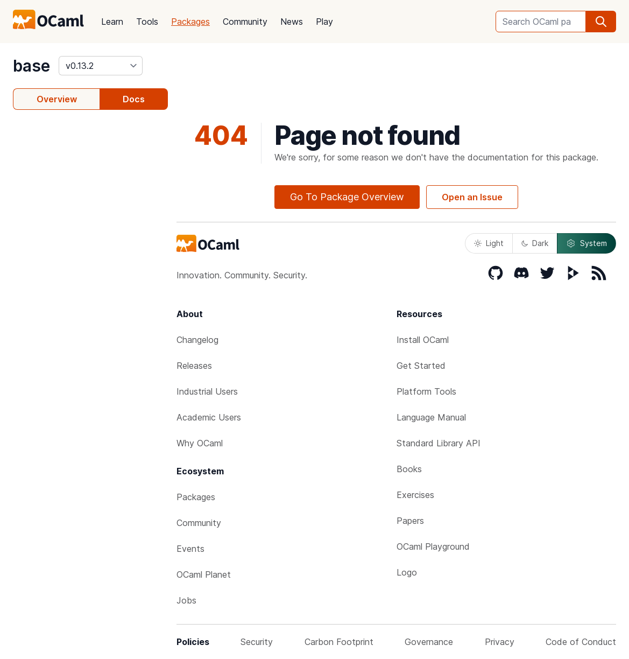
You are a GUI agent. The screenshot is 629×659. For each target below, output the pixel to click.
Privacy (499, 641)
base (31, 65)
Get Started (421, 365)
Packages (190, 21)
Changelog (197, 339)
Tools (147, 21)
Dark (534, 243)
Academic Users (208, 417)
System (586, 243)
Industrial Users (207, 391)
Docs (134, 99)
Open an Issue (472, 197)
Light (489, 243)
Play (324, 21)
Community (245, 21)
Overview (57, 99)
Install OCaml (423, 339)
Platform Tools (426, 391)
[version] (101, 65)
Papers (410, 520)
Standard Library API (438, 443)
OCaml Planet (203, 574)
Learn (112, 21)
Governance (429, 641)
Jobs (186, 600)
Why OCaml (199, 443)
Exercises (415, 494)
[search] (601, 21)
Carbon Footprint (339, 641)
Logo (407, 572)
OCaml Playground (433, 546)
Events (190, 548)
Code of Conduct (581, 641)
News (291, 21)
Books (409, 469)
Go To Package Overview (347, 196)
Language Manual (431, 417)
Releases (194, 365)
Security (257, 641)
